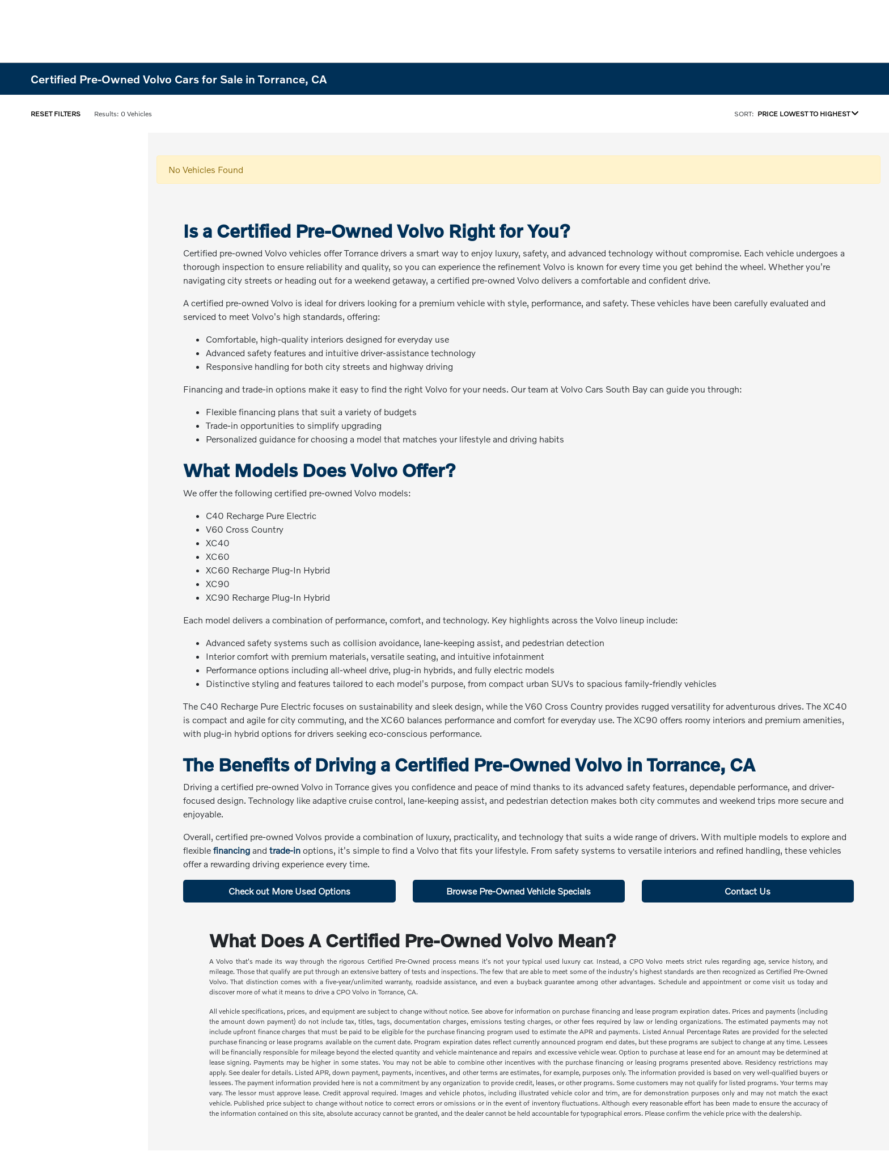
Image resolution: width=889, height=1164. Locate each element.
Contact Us (748, 890)
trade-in (284, 850)
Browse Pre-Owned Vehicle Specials (518, 890)
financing (231, 850)
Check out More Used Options (289, 890)
